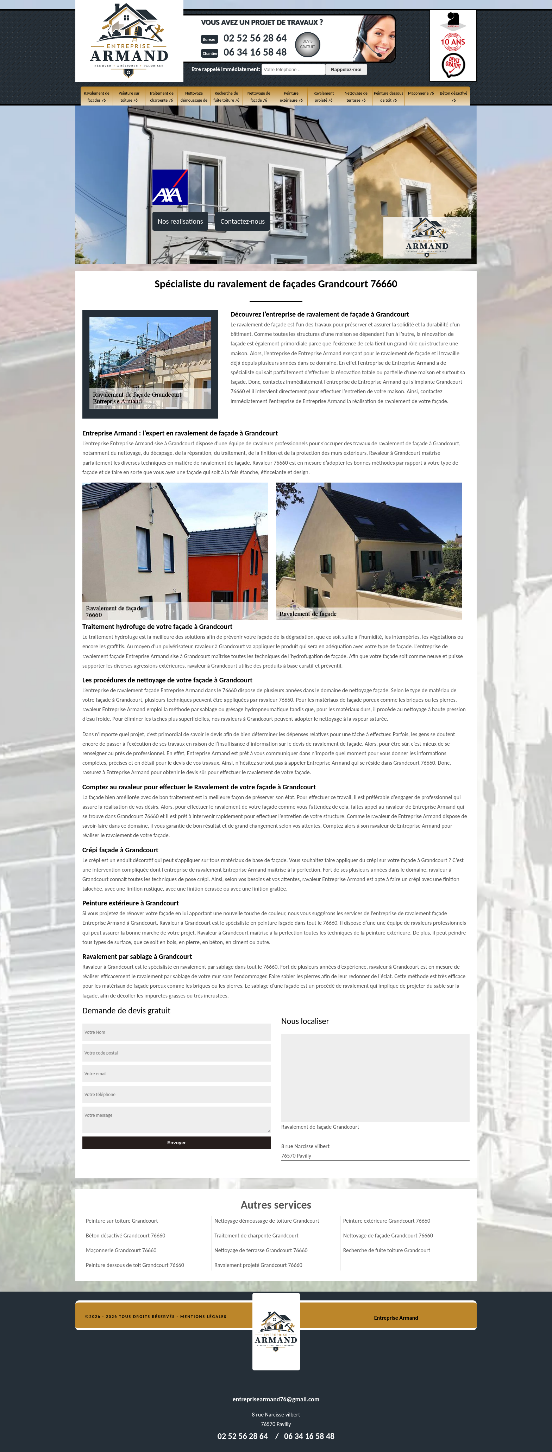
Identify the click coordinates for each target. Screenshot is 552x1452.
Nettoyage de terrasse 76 (356, 97)
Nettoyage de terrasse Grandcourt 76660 (260, 1250)
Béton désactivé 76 (453, 97)
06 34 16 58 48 (255, 51)
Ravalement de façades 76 (96, 97)
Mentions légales (203, 1316)
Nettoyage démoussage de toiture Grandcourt (266, 1220)
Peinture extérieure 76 (291, 97)
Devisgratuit (307, 44)
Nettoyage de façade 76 (258, 97)
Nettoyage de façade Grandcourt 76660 (388, 1235)
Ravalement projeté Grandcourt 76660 (258, 1265)
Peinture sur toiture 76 (129, 97)
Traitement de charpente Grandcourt (256, 1235)
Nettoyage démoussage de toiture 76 (194, 100)
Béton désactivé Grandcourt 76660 (125, 1235)
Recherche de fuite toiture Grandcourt (387, 1250)
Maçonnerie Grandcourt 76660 (121, 1250)
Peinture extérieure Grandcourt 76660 (386, 1220)
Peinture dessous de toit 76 (388, 97)
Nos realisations (180, 221)
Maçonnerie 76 (421, 93)
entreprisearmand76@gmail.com (276, 1399)
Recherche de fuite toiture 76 (226, 97)
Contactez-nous (242, 221)
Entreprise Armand (396, 1317)
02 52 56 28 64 (255, 37)
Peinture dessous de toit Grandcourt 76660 (135, 1265)
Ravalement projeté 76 (324, 97)
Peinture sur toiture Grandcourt (122, 1220)
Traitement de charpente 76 (162, 97)
